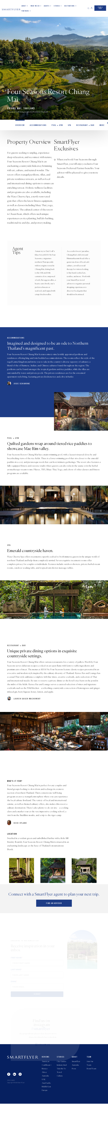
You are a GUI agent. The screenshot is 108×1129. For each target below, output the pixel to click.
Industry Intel (62, 1088)
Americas (45, 1085)
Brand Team (91, 1092)
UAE (43, 1104)
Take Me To (61, 1092)
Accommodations (36, 126)
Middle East (46, 1112)
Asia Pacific (46, 1108)
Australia (45, 1100)
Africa (44, 1096)
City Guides (61, 1085)
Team (89, 1080)
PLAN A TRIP (100, 8)
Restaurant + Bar (81, 126)
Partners (25, 11)
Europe (45, 1115)
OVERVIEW (19, 126)
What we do (35, 6)
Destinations (69, 6)
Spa (66, 126)
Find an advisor (54, 926)
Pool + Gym (54, 126)
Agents (46, 6)
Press (74, 1092)
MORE (97, 126)
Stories (57, 6)
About (24, 6)
